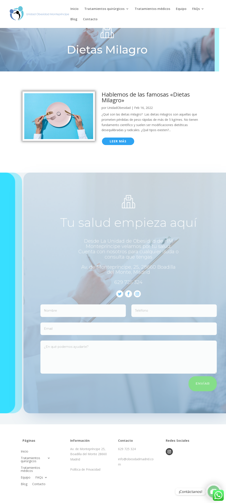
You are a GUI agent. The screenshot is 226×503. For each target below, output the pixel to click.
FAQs (196, 9)
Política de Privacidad (85, 469)
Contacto (90, 19)
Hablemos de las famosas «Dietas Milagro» (146, 97)
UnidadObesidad (119, 108)
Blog (73, 19)
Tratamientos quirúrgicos (104, 9)
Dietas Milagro (101, 49)
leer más (118, 141)
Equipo (181, 9)
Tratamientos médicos (152, 9)
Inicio (74, 9)
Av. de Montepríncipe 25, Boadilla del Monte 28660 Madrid (88, 454)
